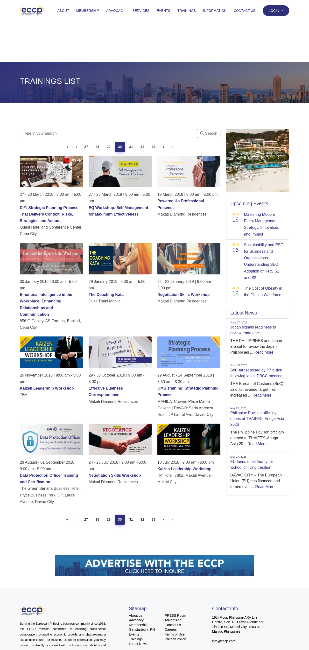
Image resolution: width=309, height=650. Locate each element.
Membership (87, 11)
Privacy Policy (175, 639)
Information (214, 11)
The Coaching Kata (106, 295)
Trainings (186, 11)
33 (153, 147)
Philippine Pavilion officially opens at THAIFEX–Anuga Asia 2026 (257, 418)
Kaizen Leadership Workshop (47, 388)
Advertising (173, 620)
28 (97, 147)
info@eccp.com (224, 641)
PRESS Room (175, 615)
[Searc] (108, 133)
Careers (171, 629)
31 (131, 147)
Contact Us (244, 11)
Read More (264, 352)
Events (163, 11)
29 (109, 147)
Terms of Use (174, 634)
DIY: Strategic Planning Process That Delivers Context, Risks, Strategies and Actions (49, 214)
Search (208, 133)
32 (142, 147)
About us (135, 615)
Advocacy (115, 11)
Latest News (138, 644)
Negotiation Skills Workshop (183, 295)
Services (140, 11)
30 (120, 147)
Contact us (173, 625)
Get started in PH (142, 629)
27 (86, 147)
